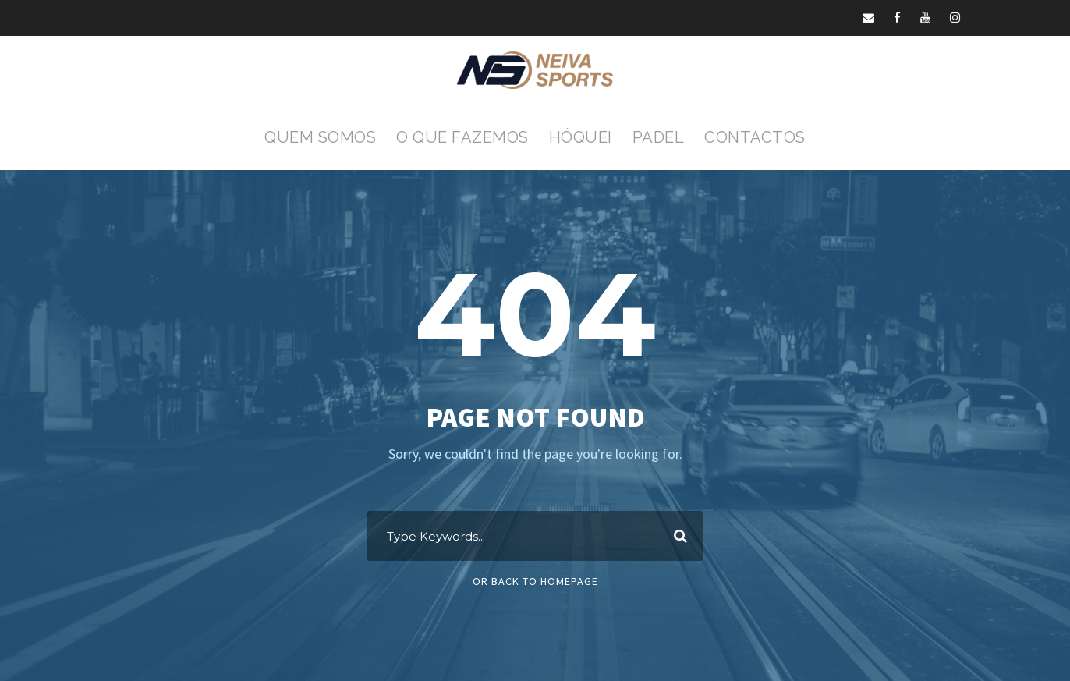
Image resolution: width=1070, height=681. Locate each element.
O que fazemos (462, 137)
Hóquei (580, 137)
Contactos (755, 137)
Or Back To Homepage (535, 581)
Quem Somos (320, 137)
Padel (658, 137)
